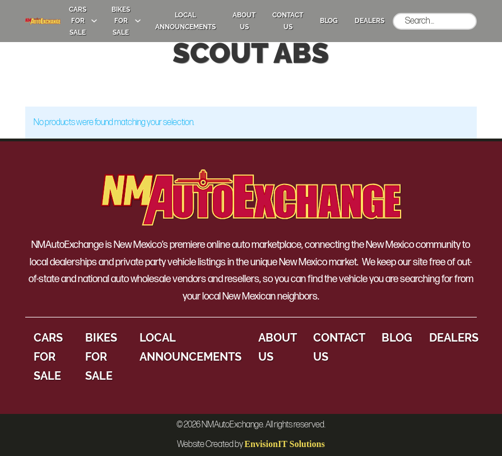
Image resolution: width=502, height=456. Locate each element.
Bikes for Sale (120, 21)
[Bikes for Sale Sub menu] (137, 20)
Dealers (369, 21)
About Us (244, 20)
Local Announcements (185, 20)
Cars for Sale (77, 21)
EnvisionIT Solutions (284, 444)
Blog (329, 21)
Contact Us (287, 20)
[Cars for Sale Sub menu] (94, 20)
